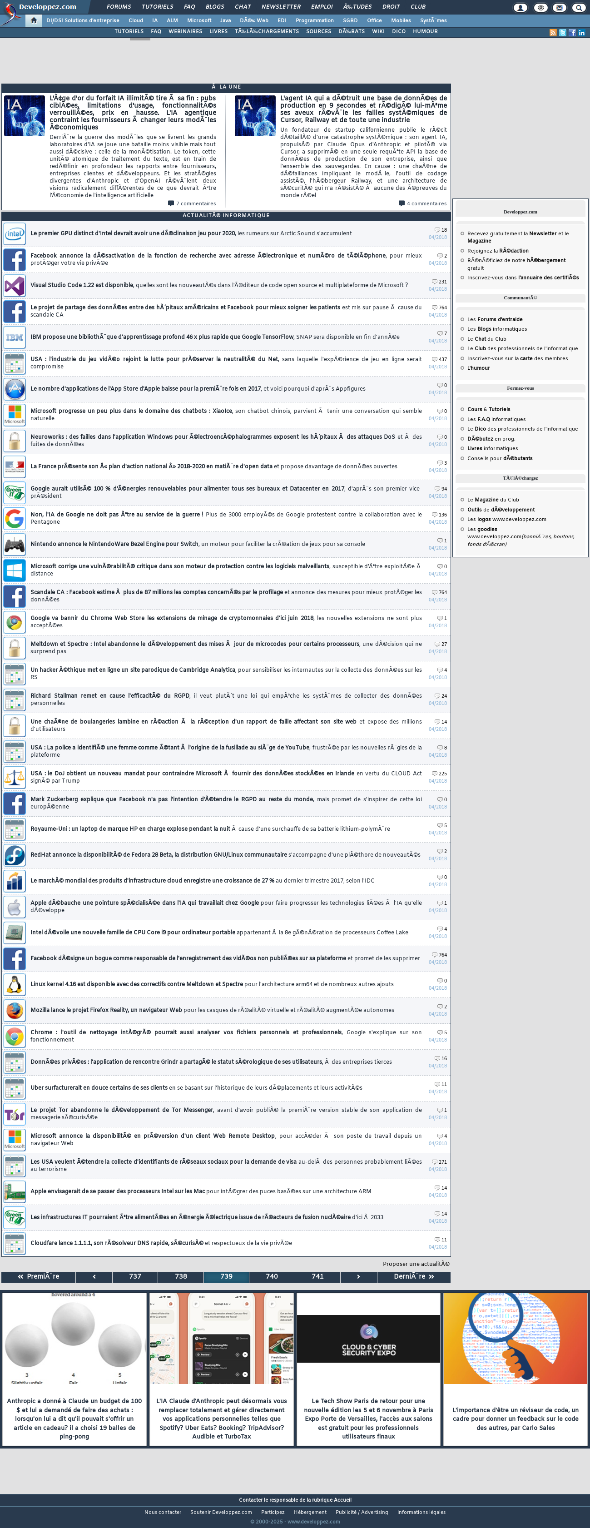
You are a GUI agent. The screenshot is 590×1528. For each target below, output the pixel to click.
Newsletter (281, 7)
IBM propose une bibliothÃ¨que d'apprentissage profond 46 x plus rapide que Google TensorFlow (215, 337)
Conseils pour (500, 459)
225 (439, 774)
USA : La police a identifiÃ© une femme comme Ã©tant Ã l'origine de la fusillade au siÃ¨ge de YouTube (226, 751)
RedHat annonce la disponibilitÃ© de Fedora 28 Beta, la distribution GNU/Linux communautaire (225, 855)
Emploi (321, 7)
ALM (172, 21)
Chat (243, 7)
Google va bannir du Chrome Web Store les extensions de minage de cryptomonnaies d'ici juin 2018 (226, 622)
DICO (399, 32)
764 (439, 308)
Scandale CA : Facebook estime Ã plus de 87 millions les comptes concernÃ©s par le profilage (226, 596)
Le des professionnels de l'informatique (522, 349)
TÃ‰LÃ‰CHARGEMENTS (267, 32)
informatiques (492, 449)
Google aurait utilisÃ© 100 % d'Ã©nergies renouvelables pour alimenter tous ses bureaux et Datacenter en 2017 (226, 493)
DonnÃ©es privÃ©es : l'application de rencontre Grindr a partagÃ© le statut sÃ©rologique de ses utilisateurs (211, 1062)
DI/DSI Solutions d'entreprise (82, 21)
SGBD (350, 21)
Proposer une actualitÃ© (416, 1264)
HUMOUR (425, 32)
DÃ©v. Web (254, 21)
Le (476, 339)
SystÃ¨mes (433, 21)
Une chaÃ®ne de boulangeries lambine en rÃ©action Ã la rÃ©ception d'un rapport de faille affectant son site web (226, 726)
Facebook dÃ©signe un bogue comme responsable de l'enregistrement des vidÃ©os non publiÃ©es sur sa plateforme (225, 958)
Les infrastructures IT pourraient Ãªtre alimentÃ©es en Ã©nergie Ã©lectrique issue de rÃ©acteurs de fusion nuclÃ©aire (206, 1217)
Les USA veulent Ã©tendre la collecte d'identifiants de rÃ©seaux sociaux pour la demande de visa (226, 1166)
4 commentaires (423, 204)
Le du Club (493, 500)
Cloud (136, 21)
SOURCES (318, 32)
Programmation (315, 21)
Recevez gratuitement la (512, 234)
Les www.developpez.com (506, 519)
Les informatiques (497, 329)
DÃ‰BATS (351, 32)
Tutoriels (157, 7)
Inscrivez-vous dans (523, 278)
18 (441, 230)
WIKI (378, 32)
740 (272, 1277)
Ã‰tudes (357, 7)
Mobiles (401, 21)
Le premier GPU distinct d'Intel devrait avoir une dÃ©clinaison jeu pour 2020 (191, 234)
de (501, 510)
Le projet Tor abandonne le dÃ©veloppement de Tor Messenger (226, 1114)
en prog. (491, 439)
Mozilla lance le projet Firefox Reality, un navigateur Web (212, 1010)
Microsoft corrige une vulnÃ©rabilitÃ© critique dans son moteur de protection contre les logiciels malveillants (226, 570)
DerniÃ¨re (414, 1277)
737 (135, 1277)
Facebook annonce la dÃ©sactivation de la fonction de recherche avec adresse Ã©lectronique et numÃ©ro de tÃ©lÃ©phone (226, 260)
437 (439, 360)
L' (478, 368)
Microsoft (199, 21)
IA (155, 21)
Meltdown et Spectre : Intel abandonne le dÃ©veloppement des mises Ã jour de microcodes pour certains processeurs (226, 648)
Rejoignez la (498, 251)
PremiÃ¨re (38, 1277)
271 (439, 1163)
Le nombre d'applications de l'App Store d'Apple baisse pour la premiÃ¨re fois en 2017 (198, 389)
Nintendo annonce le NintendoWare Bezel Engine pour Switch (197, 544)
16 (441, 1059)
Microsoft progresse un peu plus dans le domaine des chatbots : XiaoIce (226, 415)
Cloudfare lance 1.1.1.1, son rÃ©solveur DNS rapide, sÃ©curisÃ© (161, 1243)
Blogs (215, 7)
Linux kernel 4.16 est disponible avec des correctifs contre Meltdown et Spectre (212, 984)
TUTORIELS (129, 32)
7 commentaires (192, 204)
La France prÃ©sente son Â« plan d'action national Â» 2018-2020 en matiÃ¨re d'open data (213, 467)
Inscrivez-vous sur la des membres (517, 359)
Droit (391, 7)
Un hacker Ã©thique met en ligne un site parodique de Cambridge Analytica (226, 674)
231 (439, 282)
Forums (119, 7)
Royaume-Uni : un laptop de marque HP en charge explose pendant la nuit (210, 829)
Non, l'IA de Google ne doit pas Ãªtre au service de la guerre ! (226, 518)
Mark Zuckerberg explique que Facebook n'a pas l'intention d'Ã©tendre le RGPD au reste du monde (226, 803)
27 (441, 645)
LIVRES (218, 32)
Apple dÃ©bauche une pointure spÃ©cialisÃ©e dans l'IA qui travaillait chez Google (226, 907)
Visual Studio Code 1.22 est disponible (219, 285)
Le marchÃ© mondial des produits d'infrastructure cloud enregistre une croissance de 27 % (202, 881)
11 (441, 1085)
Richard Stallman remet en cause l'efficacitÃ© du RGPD (226, 700)
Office (374, 21)
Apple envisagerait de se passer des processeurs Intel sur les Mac (201, 1192)
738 (181, 1277)
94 (441, 489)
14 (441, 722)
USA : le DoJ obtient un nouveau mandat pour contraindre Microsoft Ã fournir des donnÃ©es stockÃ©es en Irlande (226, 777)
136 (439, 515)
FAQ (189, 7)
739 (226, 1277)
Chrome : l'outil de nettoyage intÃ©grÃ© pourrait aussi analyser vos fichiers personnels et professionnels (226, 1036)
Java (225, 21)
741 (318, 1277)
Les (495, 320)
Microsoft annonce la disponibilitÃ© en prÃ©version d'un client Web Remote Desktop (226, 1140)
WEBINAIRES (185, 32)
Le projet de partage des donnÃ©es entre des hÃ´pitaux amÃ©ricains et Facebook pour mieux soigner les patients (226, 311)
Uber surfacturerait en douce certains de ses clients (196, 1088)
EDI (282, 21)
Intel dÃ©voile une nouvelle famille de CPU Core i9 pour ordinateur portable (219, 933)
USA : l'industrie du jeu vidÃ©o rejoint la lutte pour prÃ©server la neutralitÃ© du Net (226, 363)
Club (418, 7)
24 (441, 697)
